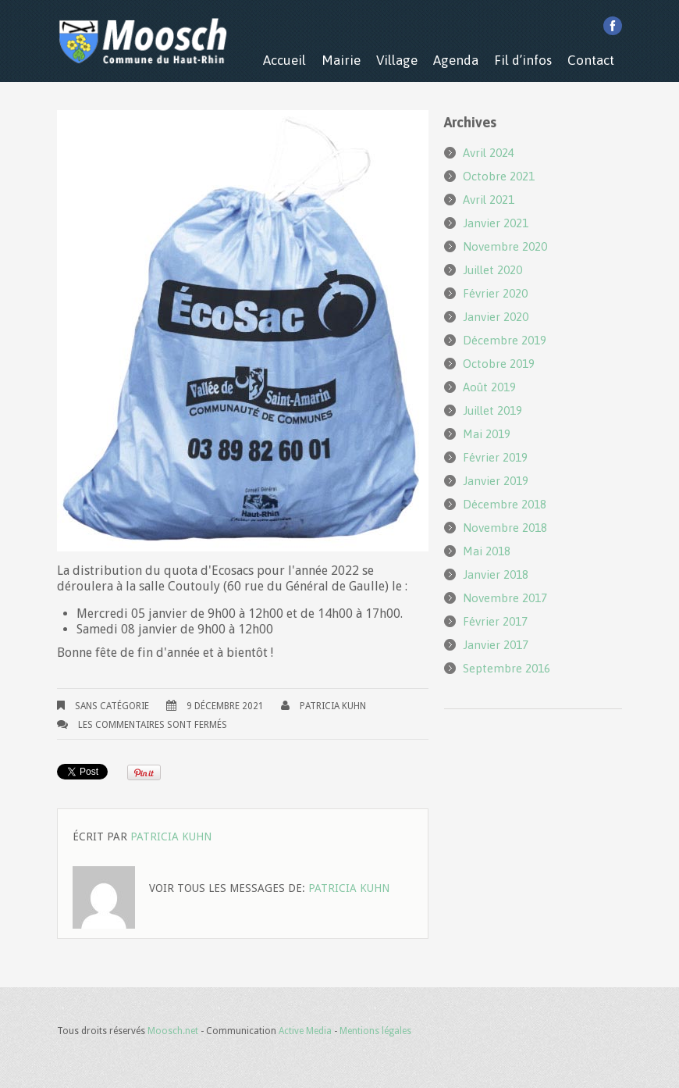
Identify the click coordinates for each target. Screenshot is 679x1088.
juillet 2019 (492, 410)
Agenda (455, 60)
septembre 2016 (506, 668)
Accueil (284, 60)
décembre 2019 (504, 340)
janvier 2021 (495, 223)
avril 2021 (488, 199)
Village (397, 60)
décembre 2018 (504, 504)
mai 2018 (486, 551)
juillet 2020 (492, 269)
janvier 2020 (495, 316)
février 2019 (495, 457)
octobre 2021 (499, 176)
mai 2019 (486, 434)
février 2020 (495, 293)
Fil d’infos (523, 60)
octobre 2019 (499, 363)
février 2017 (495, 621)
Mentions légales (375, 1031)
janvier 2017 (495, 644)
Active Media (305, 1031)
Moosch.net (173, 1031)
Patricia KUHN (333, 706)
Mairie (341, 60)
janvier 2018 (495, 574)
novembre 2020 (505, 246)
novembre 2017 (505, 598)
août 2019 (489, 387)
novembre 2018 (505, 527)
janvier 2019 (495, 480)
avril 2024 (488, 152)
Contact (590, 60)
